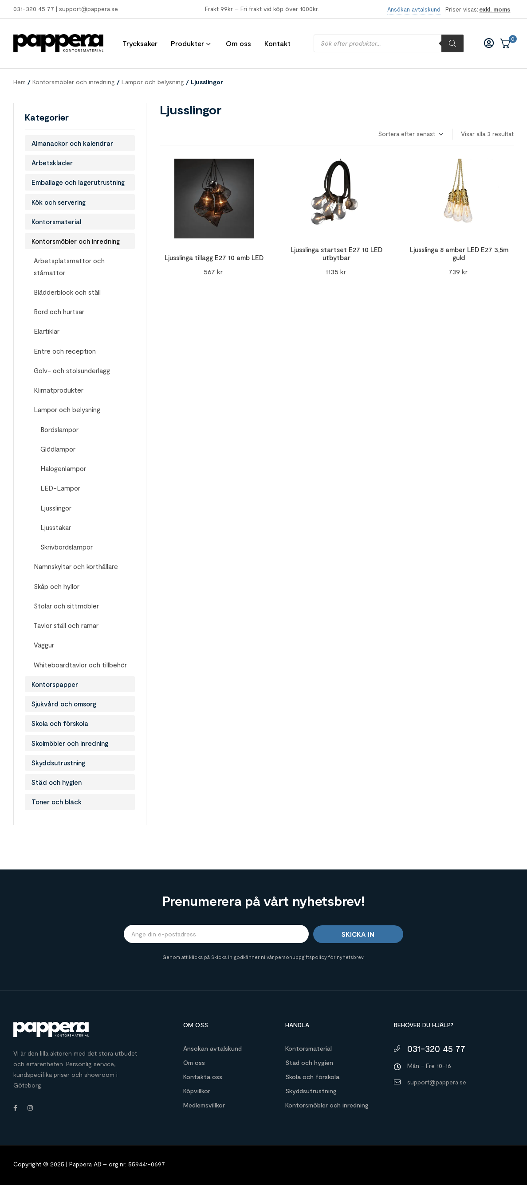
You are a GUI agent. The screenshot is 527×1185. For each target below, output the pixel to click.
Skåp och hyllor (56, 586)
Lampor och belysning (153, 82)
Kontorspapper (54, 684)
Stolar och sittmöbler (66, 606)
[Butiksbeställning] (410, 134)
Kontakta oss (202, 1076)
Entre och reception (65, 351)
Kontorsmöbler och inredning (73, 82)
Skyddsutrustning (58, 763)
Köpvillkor (196, 1091)
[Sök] (452, 43)
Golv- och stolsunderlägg (72, 370)
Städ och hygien (56, 782)
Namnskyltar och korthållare (76, 566)
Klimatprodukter (58, 390)
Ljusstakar (55, 527)
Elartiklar (46, 331)
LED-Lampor (60, 488)
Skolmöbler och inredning (69, 743)
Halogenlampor (63, 468)
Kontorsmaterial (56, 222)
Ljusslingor (55, 508)
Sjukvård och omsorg (63, 704)
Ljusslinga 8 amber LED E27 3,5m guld (459, 253)
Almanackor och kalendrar (72, 143)
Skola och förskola (59, 723)
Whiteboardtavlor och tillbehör (80, 665)
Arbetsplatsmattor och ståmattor (69, 266)
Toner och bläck (56, 802)
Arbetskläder (52, 163)
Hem (19, 82)
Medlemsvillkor (204, 1105)
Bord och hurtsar (59, 312)
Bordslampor (59, 429)
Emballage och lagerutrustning (78, 182)
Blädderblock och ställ (67, 292)
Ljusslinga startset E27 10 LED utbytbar (336, 253)
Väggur (44, 645)
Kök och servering (58, 202)
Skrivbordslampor (66, 547)
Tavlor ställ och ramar (66, 625)
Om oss (194, 1062)
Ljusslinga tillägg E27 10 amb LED (214, 257)
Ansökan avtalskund (212, 1048)
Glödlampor (57, 449)
